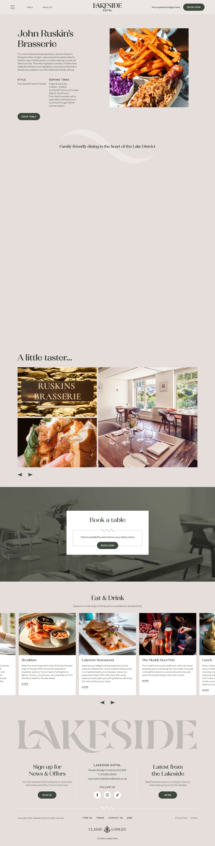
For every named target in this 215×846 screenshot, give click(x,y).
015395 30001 (108, 774)
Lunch (207, 660)
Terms (100, 818)
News (167, 795)
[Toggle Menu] (12, 7)
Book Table (28, 116)
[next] (30, 474)
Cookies (193, 818)
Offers (30, 7)
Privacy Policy (181, 818)
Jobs (129, 818)
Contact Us (115, 818)
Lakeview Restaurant (98, 660)
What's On (47, 7)
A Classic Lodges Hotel (107, 838)
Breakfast (29, 660)
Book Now (194, 7)
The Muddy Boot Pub (158, 660)
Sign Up (47, 795)
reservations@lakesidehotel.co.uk (107, 778)
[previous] (20, 474)
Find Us (87, 818)
